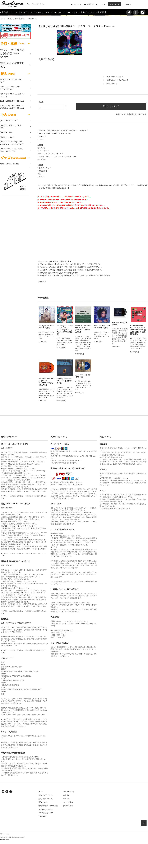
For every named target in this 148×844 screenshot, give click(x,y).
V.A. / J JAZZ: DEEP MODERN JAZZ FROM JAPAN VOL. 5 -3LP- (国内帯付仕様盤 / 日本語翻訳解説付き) (138, 330)
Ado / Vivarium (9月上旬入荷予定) (119, 323)
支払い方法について (45, 795)
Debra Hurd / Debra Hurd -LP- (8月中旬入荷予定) (102, 327)
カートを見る (68, 802)
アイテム (114, 4)
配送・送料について (45, 799)
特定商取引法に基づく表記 (136, 114)
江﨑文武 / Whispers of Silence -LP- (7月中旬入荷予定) (64, 381)
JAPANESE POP (32, 19)
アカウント (77, 4)
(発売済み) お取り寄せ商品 (16, 19)
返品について (120, 114)
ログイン (102, 4)
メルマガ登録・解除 (45, 813)
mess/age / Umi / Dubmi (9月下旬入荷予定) (46, 327)
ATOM (45, 816)
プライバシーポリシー (46, 809)
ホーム (3, 19)
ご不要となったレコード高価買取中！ (93, 12)
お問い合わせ (68, 806)
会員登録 (90, 4)
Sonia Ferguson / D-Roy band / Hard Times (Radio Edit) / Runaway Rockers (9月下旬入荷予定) (65, 330)
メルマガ (128, 4)
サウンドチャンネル (35, 12)
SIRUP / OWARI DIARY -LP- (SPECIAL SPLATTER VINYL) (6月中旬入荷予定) (46, 382)
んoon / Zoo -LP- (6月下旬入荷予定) (82, 376)
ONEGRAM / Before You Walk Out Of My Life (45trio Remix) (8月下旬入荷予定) (83, 329)
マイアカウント (68, 792)
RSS (40, 816)
